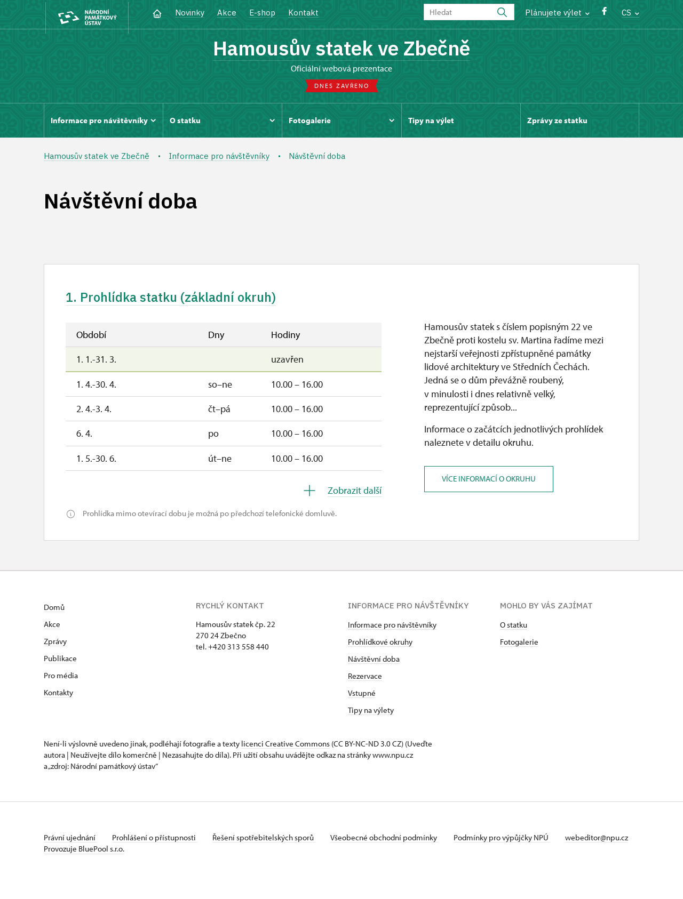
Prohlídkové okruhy (380, 645)
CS (630, 12)
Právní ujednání (70, 841)
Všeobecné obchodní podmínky (391, 841)
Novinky (189, 12)
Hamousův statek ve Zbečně (342, 49)
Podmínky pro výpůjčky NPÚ (509, 841)
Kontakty (58, 696)
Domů (54, 611)
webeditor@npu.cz (75, 852)
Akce (226, 12)
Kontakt (303, 12)
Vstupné (362, 697)
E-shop (262, 12)
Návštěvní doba (374, 662)
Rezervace (365, 680)
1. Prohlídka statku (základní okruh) (178, 301)
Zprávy (55, 645)
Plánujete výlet (557, 12)
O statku (513, 628)
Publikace (60, 662)
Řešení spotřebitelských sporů (268, 841)
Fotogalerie (519, 645)
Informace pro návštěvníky (392, 628)
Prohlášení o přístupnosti (157, 841)
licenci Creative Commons (285, 747)
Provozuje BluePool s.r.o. (84, 863)
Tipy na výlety (371, 714)
